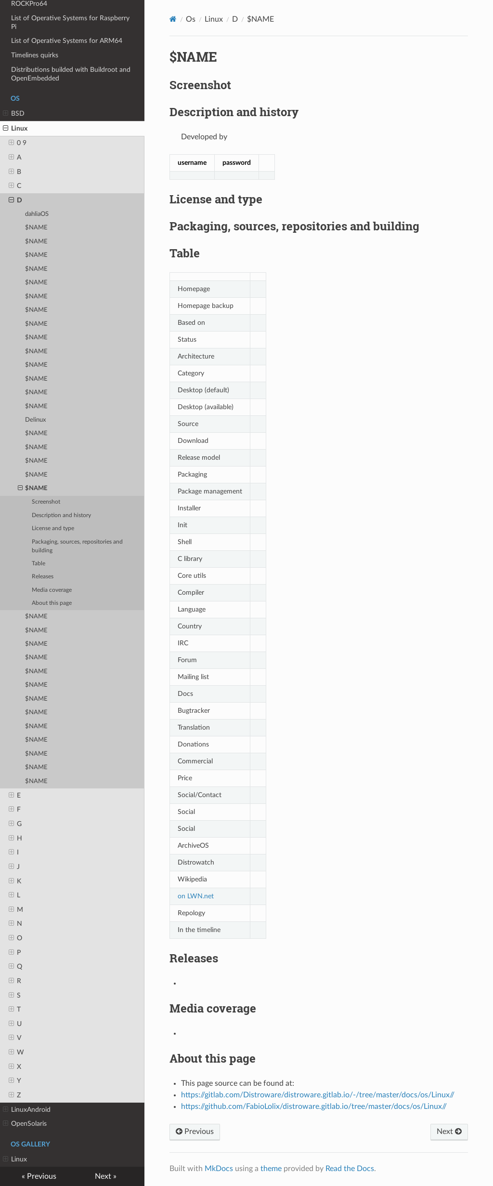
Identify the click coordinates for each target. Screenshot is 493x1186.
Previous (195, 1131)
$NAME (36, 228)
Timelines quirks (34, 55)
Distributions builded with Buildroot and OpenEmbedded (70, 74)
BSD (14, 113)
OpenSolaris (25, 1123)
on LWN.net (196, 896)
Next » (106, 1176)
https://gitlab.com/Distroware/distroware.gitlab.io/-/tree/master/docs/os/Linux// (317, 1095)
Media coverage (52, 590)
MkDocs (219, 1169)
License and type (53, 528)
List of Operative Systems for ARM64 (66, 40)
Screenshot (46, 502)
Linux (15, 128)
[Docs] (173, 19)
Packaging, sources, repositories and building (77, 546)
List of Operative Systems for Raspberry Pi (70, 22)
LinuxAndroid (27, 1110)
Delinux (35, 420)
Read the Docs (349, 1169)
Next (449, 1131)
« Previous (39, 1176)
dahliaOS (37, 214)
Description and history (61, 515)
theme (271, 1169)
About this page (52, 603)
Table (38, 563)
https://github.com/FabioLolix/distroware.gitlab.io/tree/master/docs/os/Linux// (314, 1106)
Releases (42, 576)
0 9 (17, 143)
